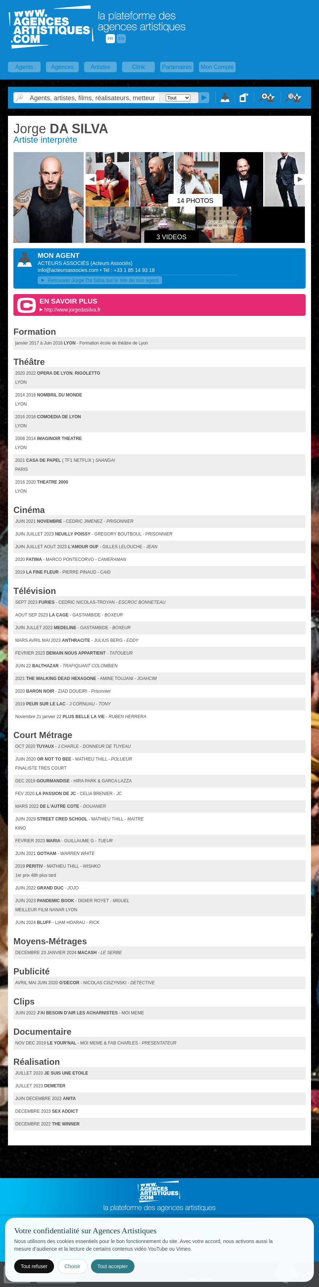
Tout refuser (34, 1266)
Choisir (72, 1266)
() (111, 263)
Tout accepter (113, 1266)
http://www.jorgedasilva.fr (72, 310)
